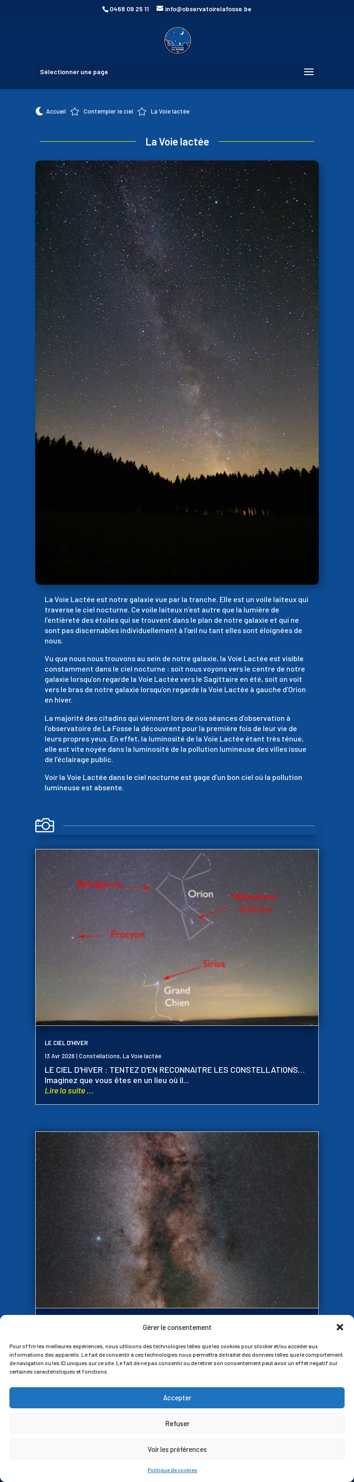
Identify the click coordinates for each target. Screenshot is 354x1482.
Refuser (177, 1423)
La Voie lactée (142, 1056)
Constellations (99, 1056)
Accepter (177, 1397)
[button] (340, 1327)
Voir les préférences (177, 1449)
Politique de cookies (172, 1470)
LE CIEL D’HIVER (66, 1043)
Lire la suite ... (69, 1090)
